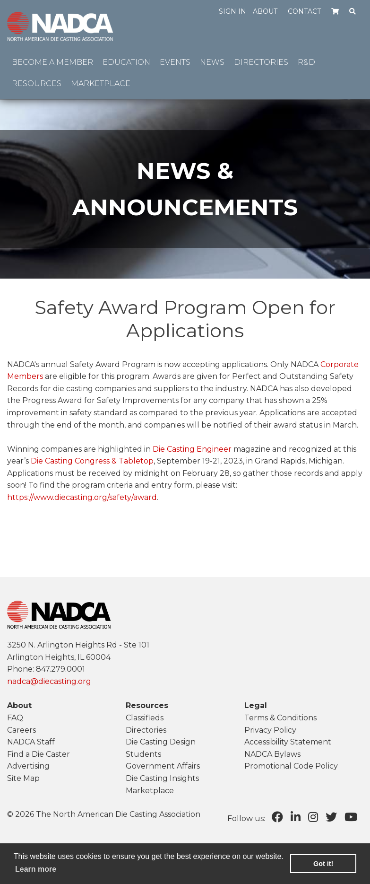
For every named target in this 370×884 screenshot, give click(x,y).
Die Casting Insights (162, 778)
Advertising (28, 765)
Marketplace (150, 790)
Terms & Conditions (280, 717)
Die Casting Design (161, 741)
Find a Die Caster (38, 754)
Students (143, 754)
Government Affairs (163, 765)
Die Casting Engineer (192, 449)
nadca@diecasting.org (49, 681)
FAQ (15, 717)
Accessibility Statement (287, 741)
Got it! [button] (323, 863)
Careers (21, 730)
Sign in (232, 11)
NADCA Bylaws (272, 754)
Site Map (23, 778)
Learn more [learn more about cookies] (35, 869)
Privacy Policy (270, 730)
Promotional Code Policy (291, 765)
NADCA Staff (31, 741)
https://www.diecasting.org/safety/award (82, 497)
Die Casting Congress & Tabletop (92, 460)
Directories (146, 730)
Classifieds (144, 717)
